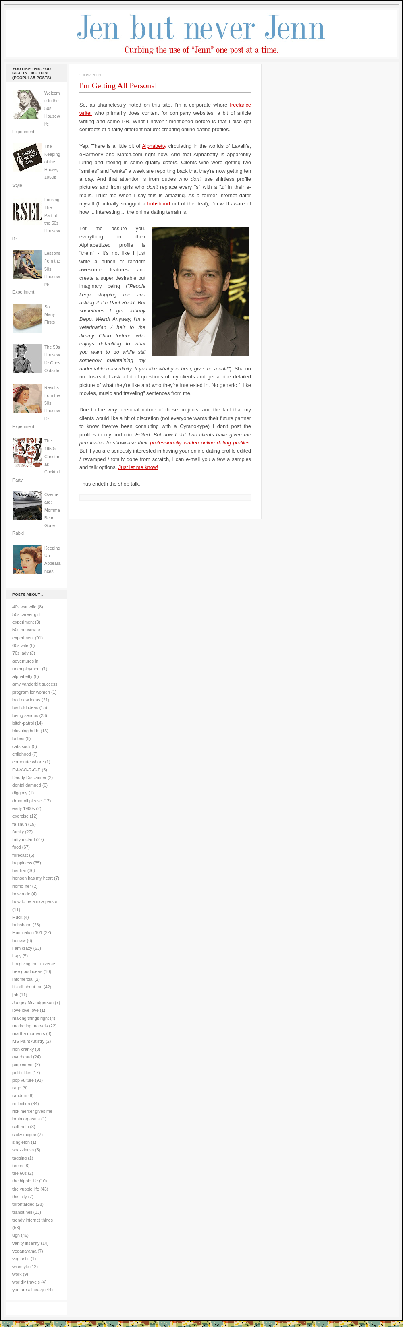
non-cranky (23, 1049)
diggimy (19, 792)
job (15, 994)
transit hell (22, 1212)
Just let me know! (138, 467)
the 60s (19, 1173)
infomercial (22, 979)
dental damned (26, 785)
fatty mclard (23, 839)
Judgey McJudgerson (33, 1002)
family (18, 831)
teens (17, 1165)
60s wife (20, 645)
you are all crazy (28, 1289)
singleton (21, 1142)
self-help (20, 1126)
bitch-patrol (23, 723)
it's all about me (27, 986)
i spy (16, 955)
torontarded (23, 1204)
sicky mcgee (24, 1134)
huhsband (21, 924)
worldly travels (26, 1281)
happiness (22, 862)
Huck (17, 917)
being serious (25, 715)
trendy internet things (32, 1219)
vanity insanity (25, 1243)
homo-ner (21, 886)
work (17, 1274)
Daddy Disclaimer (29, 777)
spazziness (23, 1149)
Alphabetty (154, 146)
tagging (19, 1157)
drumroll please (27, 800)
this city (19, 1196)
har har (19, 870)
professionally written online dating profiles (199, 443)
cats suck (21, 746)
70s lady (20, 653)
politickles (21, 1072)
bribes (18, 738)
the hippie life (25, 1180)
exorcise (20, 816)
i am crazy (22, 948)
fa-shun (19, 824)
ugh (16, 1235)
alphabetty (22, 676)
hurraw (19, 940)
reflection (21, 1103)
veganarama (24, 1250)
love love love (25, 1010)
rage (16, 1087)
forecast (20, 855)
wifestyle (20, 1266)
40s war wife (24, 606)
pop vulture (23, 1080)
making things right (30, 1018)
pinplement (22, 1064)
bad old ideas (25, 707)
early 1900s (23, 808)
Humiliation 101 (27, 932)
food (16, 847)
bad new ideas (26, 699)
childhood (21, 754)
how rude (21, 893)
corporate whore (28, 761)
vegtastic (20, 1258)
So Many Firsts (49, 314)
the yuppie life (25, 1188)
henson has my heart (32, 878)
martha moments (28, 1033)
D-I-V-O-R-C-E (26, 769)
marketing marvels (30, 1025)
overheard (22, 1056)
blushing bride (25, 730)
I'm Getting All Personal (118, 85)
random (19, 1095)
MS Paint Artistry (28, 1041)
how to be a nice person (35, 901)
